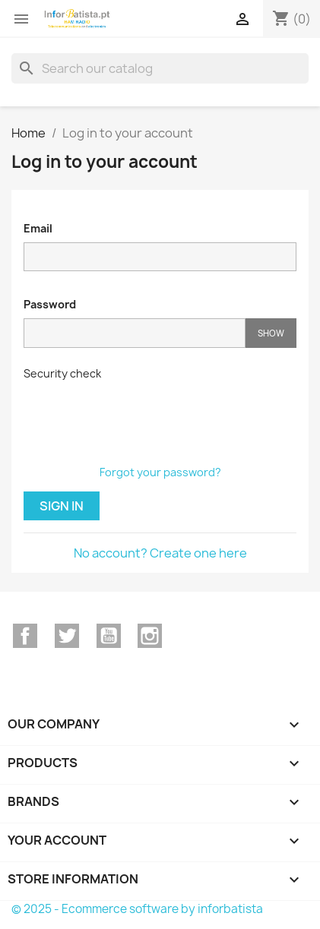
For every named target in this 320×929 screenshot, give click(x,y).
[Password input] (135, 333)
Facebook (25, 636)
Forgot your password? (160, 472)
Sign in (62, 506)
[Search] (160, 68)
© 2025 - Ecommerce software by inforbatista (137, 909)
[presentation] (139, 417)
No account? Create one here (160, 553)
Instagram (150, 636)
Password (50, 304)
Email (38, 228)
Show (271, 333)
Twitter (67, 636)
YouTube (109, 636)
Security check (62, 373)
